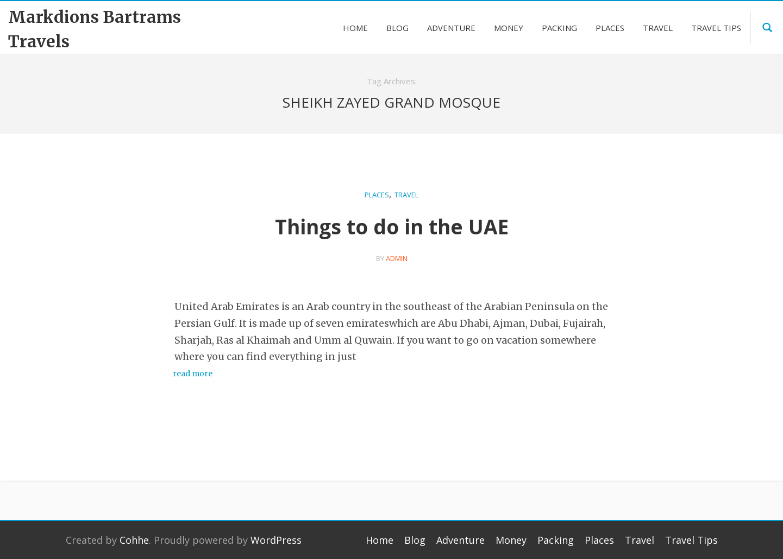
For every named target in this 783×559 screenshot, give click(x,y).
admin (397, 258)
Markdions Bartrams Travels (94, 29)
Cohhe (134, 539)
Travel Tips (691, 539)
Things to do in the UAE (392, 226)
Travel (406, 195)
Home (379, 539)
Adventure (460, 539)
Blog (414, 539)
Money (511, 539)
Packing (555, 539)
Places (377, 195)
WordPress (276, 539)
